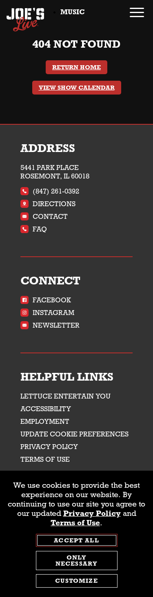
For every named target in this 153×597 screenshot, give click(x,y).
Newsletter (50, 325)
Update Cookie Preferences (74, 434)
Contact (44, 216)
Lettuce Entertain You (65, 396)
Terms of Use (45, 459)
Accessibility (45, 409)
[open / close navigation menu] (136, 12)
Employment (44, 421)
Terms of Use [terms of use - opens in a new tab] (75, 523)
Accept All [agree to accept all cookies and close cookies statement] (76, 540)
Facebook (45, 300)
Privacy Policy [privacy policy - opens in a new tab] (92, 513)
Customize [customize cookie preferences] (76, 581)
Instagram (47, 312)
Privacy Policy (49, 447)
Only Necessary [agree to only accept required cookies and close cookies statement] (76, 560)
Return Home (76, 67)
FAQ (33, 229)
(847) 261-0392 (49, 191)
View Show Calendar (77, 87)
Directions (47, 204)
